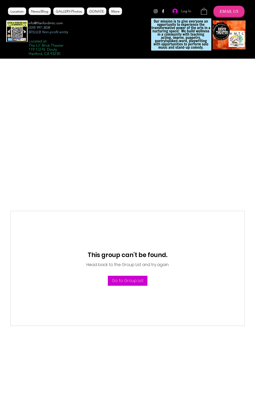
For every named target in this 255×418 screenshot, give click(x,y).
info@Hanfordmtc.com (45, 23)
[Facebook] (163, 11)
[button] (204, 11)
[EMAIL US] (229, 11)
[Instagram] (155, 11)
